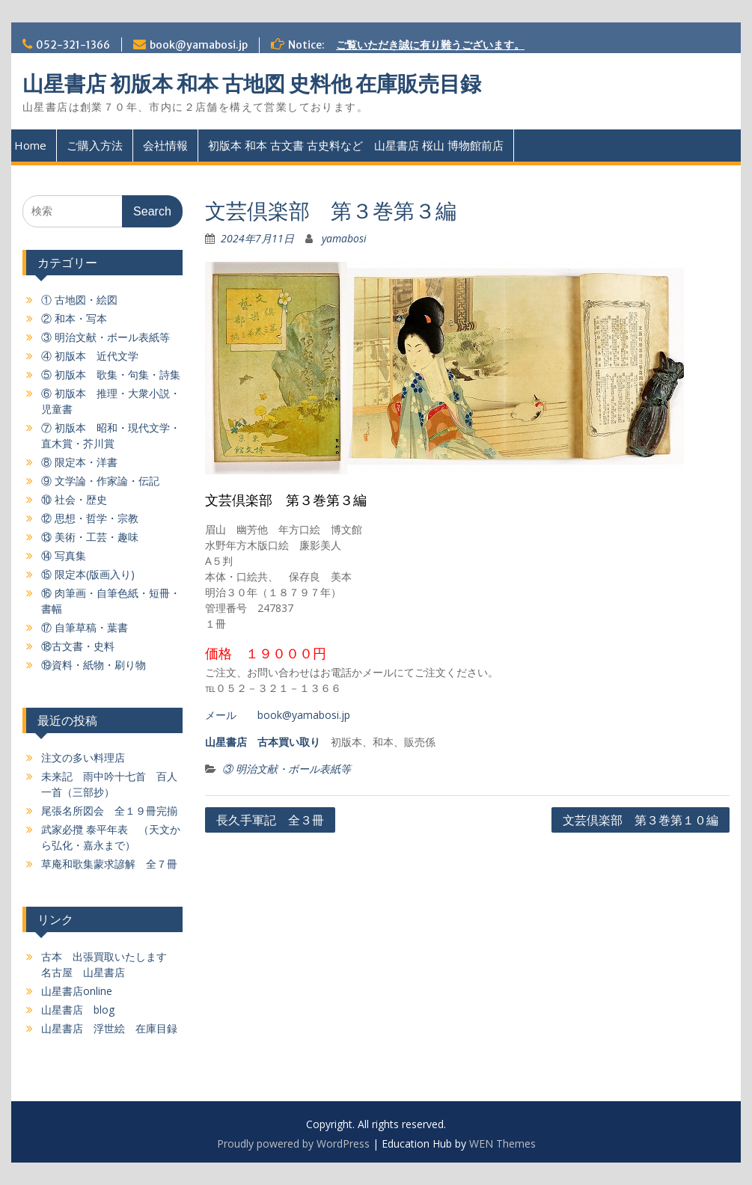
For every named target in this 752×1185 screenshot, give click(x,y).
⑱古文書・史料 (77, 646)
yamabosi (344, 238)
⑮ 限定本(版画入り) (88, 574)
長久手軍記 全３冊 (270, 820)
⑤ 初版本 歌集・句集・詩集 (110, 374)
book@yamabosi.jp (199, 45)
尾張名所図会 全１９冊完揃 (109, 810)
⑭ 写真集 (63, 555)
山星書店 (226, 742)
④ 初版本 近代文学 (89, 356)
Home (30, 145)
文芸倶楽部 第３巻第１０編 (640, 820)
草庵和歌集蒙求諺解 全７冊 (109, 864)
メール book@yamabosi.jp (277, 715)
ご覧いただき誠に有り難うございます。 (430, 45)
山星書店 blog (77, 1009)
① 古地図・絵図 (79, 300)
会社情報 (165, 145)
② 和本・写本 (74, 318)
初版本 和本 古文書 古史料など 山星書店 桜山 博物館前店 (356, 145)
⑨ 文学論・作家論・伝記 (100, 481)
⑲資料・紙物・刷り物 (93, 665)
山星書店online (76, 991)
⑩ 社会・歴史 (74, 499)
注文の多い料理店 (83, 757)
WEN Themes (502, 1143)
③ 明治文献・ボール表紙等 (286, 769)
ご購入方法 (95, 145)
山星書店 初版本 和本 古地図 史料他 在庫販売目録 (251, 83)
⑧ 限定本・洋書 (79, 462)
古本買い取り (288, 742)
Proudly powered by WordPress (293, 1143)
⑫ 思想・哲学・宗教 (89, 518)
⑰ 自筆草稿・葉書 (84, 627)
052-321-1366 (73, 45)
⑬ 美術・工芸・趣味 (89, 537)
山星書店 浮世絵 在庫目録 (109, 1028)
